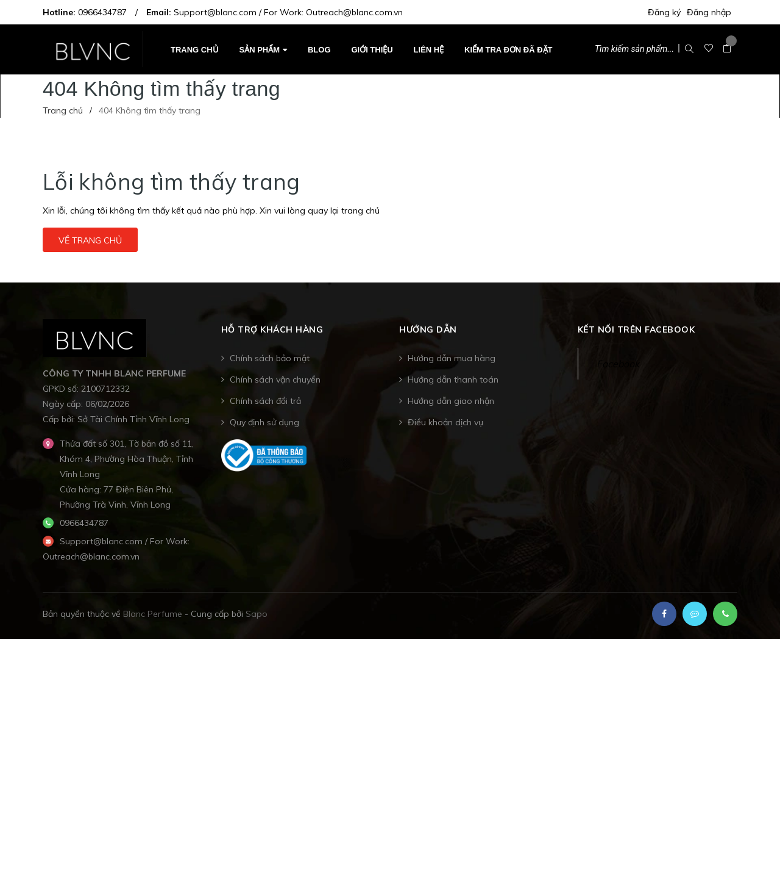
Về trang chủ (90, 240)
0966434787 (102, 12)
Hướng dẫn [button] (428, 330)
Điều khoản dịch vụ (445, 422)
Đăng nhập (709, 12)
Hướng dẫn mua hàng (451, 358)
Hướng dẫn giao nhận (451, 400)
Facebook (618, 364)
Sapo (257, 613)
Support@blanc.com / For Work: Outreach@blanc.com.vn (288, 12)
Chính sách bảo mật (270, 358)
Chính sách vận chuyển (275, 379)
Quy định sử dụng (264, 422)
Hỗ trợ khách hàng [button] (272, 330)
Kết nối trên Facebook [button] (636, 330)
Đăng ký (664, 12)
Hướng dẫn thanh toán (453, 379)
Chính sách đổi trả (265, 400)
